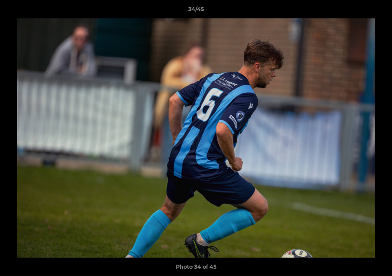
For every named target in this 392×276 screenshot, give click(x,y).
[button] (378, 11)
